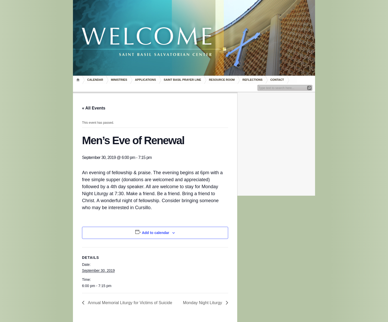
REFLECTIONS (252, 79)
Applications (145, 79)
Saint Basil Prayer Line (182, 79)
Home (79, 80)
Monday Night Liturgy (203, 303)
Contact (277, 79)
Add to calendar (155, 233)
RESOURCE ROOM (222, 79)
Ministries (119, 79)
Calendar (95, 79)
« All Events (93, 108)
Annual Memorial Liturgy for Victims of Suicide (129, 303)
